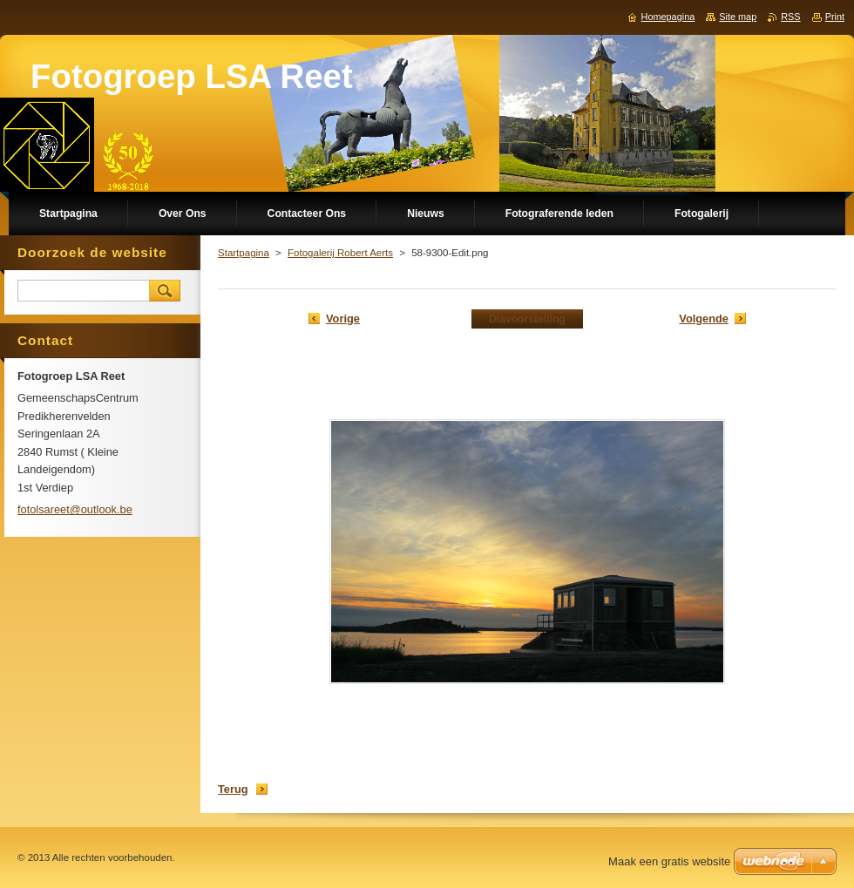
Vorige (343, 318)
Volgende (704, 318)
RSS (790, 16)
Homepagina (668, 16)
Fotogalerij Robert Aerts (340, 252)
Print (834, 16)
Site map (737, 16)
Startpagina (243, 252)
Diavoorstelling (527, 319)
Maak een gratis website (669, 861)
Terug (233, 789)
